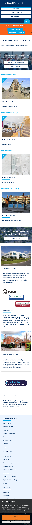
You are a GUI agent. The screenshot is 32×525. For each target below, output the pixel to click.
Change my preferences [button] (16, 522)
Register (16, 9)
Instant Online (15, 29)
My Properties (16, 16)
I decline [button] (16, 519)
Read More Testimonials (16, 62)
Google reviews (16, 66)
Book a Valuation (16, 12)
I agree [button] (16, 516)
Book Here (16, 238)
